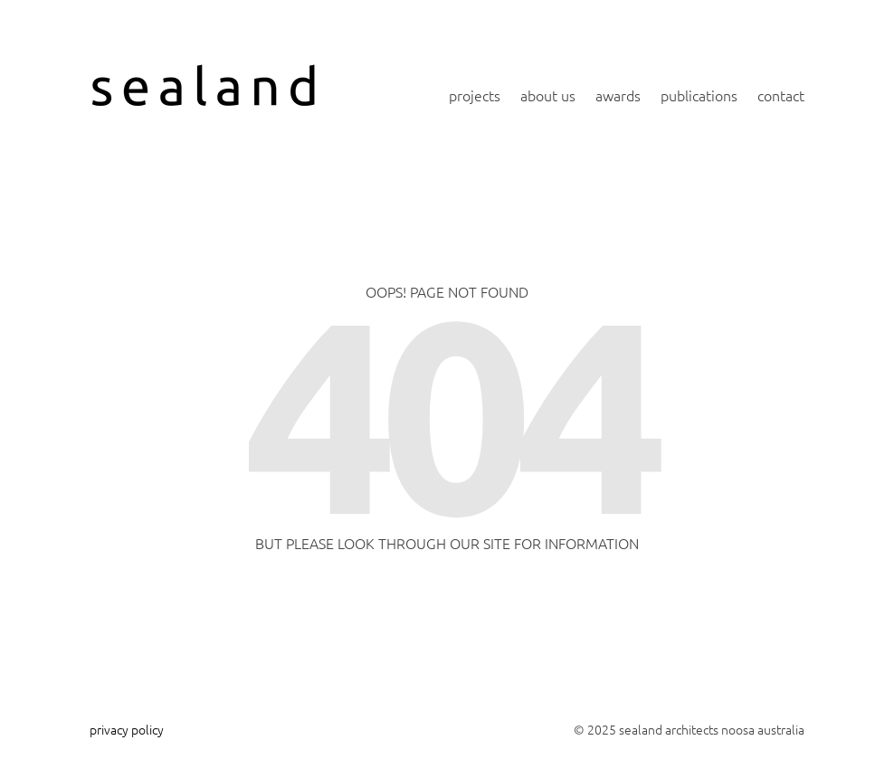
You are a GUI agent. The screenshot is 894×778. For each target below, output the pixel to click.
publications (699, 95)
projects (474, 95)
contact (780, 95)
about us (547, 95)
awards (618, 95)
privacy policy (127, 729)
